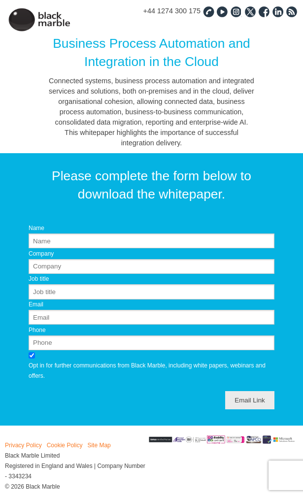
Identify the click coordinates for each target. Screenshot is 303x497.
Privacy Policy (23, 445)
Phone (37, 330)
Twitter (250, 11)
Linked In (277, 11)
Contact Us (208, 11)
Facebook (263, 11)
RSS (291, 11)
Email (36, 304)
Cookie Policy (65, 445)
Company (41, 253)
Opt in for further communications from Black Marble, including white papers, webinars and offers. (147, 370)
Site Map (98, 445)
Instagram (236, 11)
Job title (39, 278)
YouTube (222, 11)
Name (36, 228)
